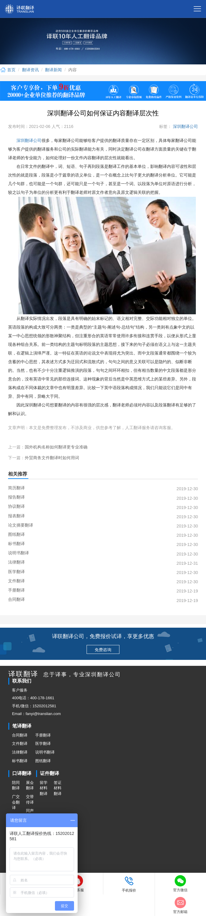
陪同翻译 (16, 785)
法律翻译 (19, 752)
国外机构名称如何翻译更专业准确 (56, 447)
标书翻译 (19, 761)
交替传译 (30, 799)
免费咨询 (103, 649)
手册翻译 (43, 735)
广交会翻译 (16, 802)
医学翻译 (43, 743)
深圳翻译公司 (185, 126)
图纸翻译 (43, 761)
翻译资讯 (30, 69)
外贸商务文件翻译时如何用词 (52, 457)
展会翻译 (30, 785)
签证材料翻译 (58, 788)
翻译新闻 (53, 69)
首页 (8, 69)
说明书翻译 (45, 752)
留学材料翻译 (43, 788)
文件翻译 (19, 743)
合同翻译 (19, 735)
